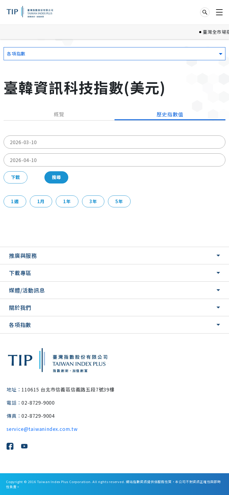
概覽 (59, 114)
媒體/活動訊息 (27, 290)
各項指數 (20, 325)
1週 (15, 201)
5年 (119, 201)
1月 (41, 201)
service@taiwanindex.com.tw (42, 428)
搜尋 (56, 177)
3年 (93, 201)
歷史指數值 (170, 114)
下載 (15, 177)
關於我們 (20, 307)
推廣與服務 (23, 255)
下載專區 (20, 273)
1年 (67, 201)
